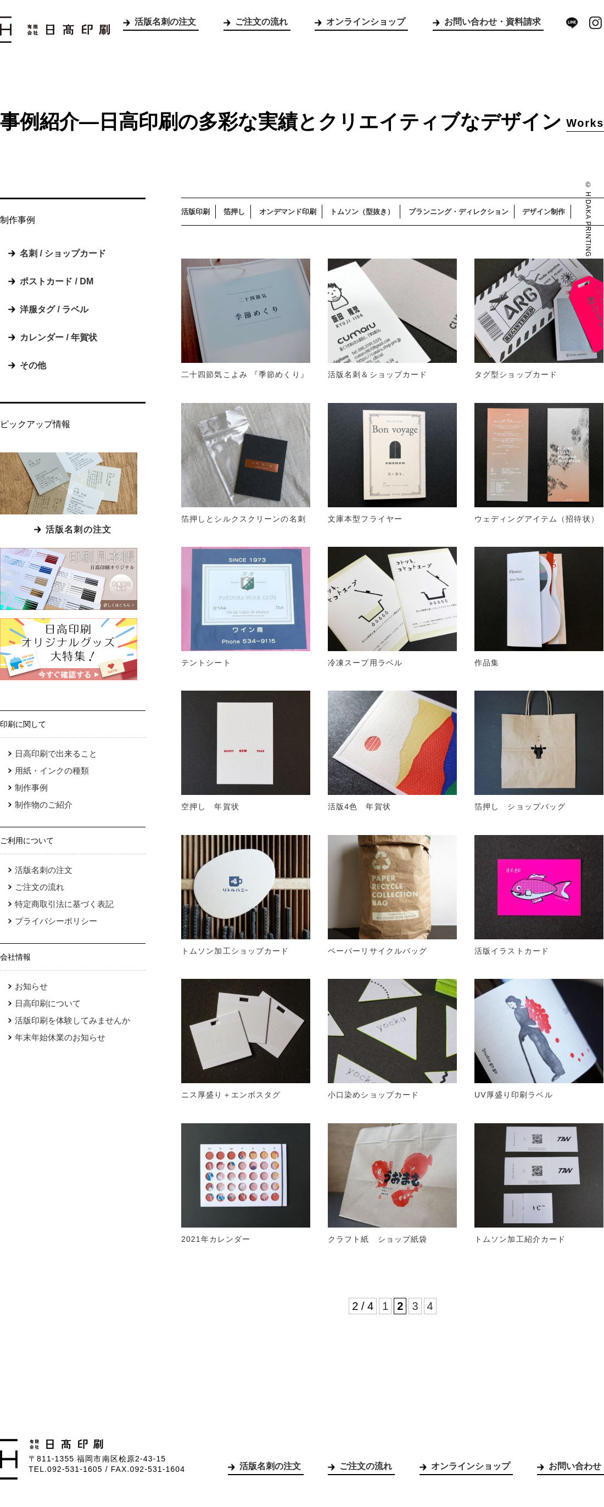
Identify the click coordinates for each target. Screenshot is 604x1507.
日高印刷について (48, 1003)
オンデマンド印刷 (287, 212)
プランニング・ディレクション (458, 212)
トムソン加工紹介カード (520, 1239)
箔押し (234, 212)
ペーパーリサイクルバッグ (377, 950)
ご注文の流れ (261, 21)
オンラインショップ (365, 21)
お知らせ (31, 986)
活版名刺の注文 (165, 21)
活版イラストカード (511, 950)
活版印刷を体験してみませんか (72, 1020)
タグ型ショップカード (515, 374)
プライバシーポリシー (56, 921)
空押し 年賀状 (210, 806)
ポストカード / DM (56, 281)
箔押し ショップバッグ (520, 806)
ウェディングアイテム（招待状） (536, 518)
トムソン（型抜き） (362, 212)
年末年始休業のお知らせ (60, 1037)
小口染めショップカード (373, 1094)
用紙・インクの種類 (52, 770)
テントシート (206, 662)
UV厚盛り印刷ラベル (513, 1094)
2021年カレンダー (215, 1239)
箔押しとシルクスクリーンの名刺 (243, 518)
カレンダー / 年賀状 (58, 337)
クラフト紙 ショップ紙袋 (377, 1239)
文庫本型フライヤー (365, 518)
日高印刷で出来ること (56, 753)
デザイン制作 (543, 212)
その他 (33, 365)
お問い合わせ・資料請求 (492, 21)
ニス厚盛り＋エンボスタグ (231, 1094)
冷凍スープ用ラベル (365, 662)
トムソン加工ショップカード (235, 950)
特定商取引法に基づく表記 (64, 904)
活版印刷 (195, 212)
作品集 (486, 662)
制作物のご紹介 (43, 804)
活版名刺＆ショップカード (377, 374)
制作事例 (31, 787)
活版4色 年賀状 (359, 806)
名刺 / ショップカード (63, 253)
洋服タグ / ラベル (54, 309)
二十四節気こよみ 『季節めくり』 (245, 374)
